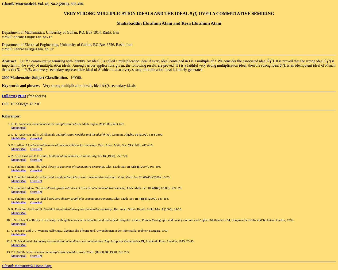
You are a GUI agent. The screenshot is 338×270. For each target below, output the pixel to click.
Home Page (27, 266)
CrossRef (36, 138)
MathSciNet (18, 127)
